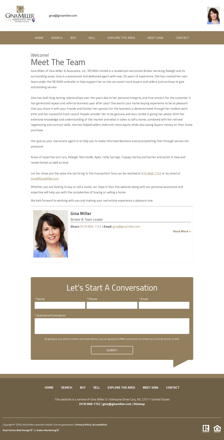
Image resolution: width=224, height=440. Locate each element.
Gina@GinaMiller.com (45, 178)
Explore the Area (121, 387)
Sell (96, 387)
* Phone (92, 299)
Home (39, 37)
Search (57, 37)
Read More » (182, 231)
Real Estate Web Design (17, 430)
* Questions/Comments (50, 315)
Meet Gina (150, 387)
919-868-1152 (151, 173)
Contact (182, 37)
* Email (143, 299)
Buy (83, 387)
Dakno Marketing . (48, 430)
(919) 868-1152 (90, 226)
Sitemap (139, 404)
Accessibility (100, 424)
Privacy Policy (83, 424)
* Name (40, 299)
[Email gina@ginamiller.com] (59, 15)
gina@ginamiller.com (126, 226)
